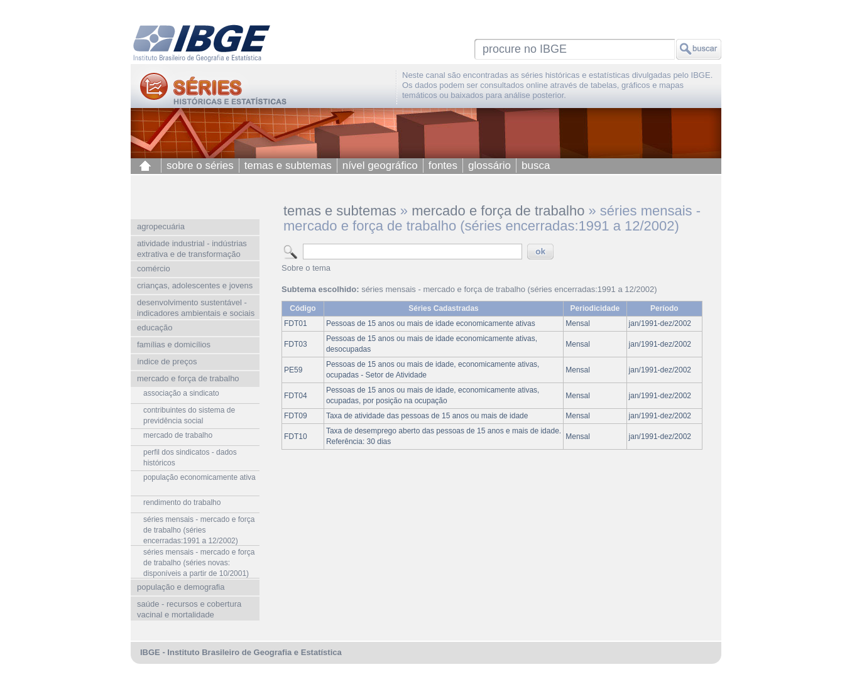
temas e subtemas (288, 165)
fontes (443, 165)
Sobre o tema (305, 268)
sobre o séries (200, 165)
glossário (489, 165)
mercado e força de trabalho (498, 211)
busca (536, 165)
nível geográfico (380, 165)
